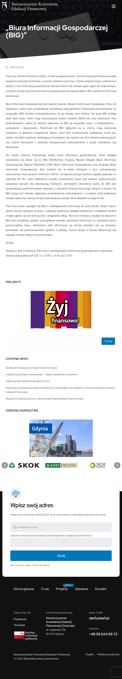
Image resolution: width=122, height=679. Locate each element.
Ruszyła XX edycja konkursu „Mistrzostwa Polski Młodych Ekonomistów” (45, 398)
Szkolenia (81, 589)
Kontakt (100, 589)
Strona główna (24, 589)
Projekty (62, 589)
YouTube (19, 625)
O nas (45, 589)
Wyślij (61, 556)
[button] (5, 465)
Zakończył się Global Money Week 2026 (28, 381)
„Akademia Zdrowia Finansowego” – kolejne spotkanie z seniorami (41, 374)
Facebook (20, 619)
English (90, 654)
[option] (61, 308)
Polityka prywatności (108, 654)
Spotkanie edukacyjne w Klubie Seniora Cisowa (31, 367)
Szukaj (108, 341)
